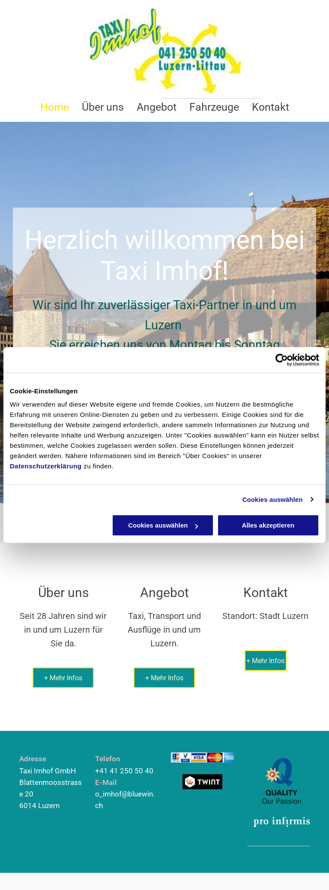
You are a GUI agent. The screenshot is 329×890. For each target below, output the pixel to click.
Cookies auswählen (272, 499)
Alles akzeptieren (268, 525)
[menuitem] (54, 107)
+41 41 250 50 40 (124, 770)
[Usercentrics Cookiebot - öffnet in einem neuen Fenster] (281, 359)
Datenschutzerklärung (46, 466)
